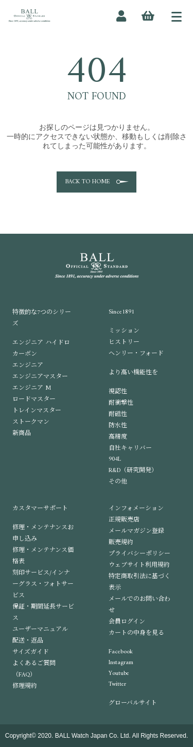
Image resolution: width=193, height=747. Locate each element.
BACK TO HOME (87, 182)
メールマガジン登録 (136, 531)
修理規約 (24, 686)
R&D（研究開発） (133, 470)
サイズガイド (30, 652)
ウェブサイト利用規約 (139, 565)
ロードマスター (34, 399)
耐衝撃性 (121, 403)
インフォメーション (136, 508)
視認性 (118, 392)
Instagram (121, 662)
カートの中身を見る (136, 633)
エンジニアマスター (40, 377)
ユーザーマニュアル (40, 629)
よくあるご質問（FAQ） (34, 669)
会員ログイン (127, 622)
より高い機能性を (133, 373)
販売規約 (121, 542)
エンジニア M (31, 388)
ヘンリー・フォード (136, 354)
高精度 (118, 437)
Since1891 (121, 312)
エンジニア (27, 365)
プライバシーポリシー (139, 554)
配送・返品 (27, 641)
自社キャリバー (130, 448)
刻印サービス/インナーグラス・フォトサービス (43, 584)
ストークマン (30, 422)
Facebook (121, 652)
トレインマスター (36, 411)
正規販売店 (124, 520)
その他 (118, 482)
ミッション (124, 331)
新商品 (21, 433)
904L (115, 459)
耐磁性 (118, 414)
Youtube (119, 673)
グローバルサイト (133, 703)
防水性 (118, 426)
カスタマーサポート (40, 508)
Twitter (117, 684)
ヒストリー (124, 342)
